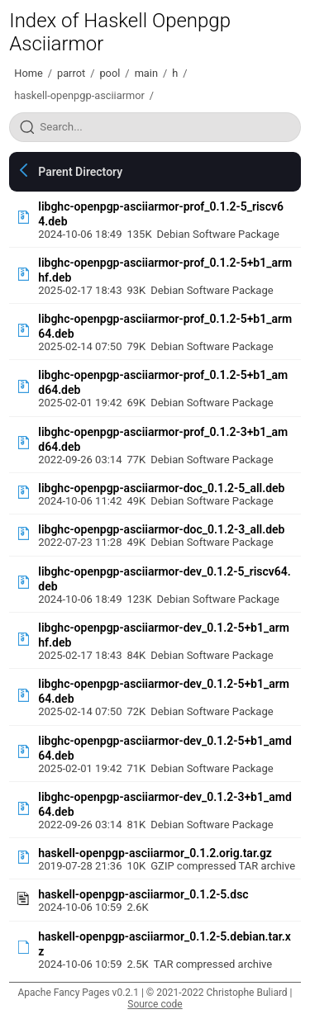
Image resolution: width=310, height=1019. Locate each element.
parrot (71, 73)
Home (28, 73)
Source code (154, 1004)
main (146, 73)
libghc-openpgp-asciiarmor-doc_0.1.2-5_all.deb (161, 488)
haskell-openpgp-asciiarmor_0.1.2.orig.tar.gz (155, 853)
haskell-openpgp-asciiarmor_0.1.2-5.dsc (143, 894)
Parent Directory (80, 171)
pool (109, 73)
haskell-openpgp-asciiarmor (79, 95)
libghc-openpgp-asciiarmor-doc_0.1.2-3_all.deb (161, 529)
